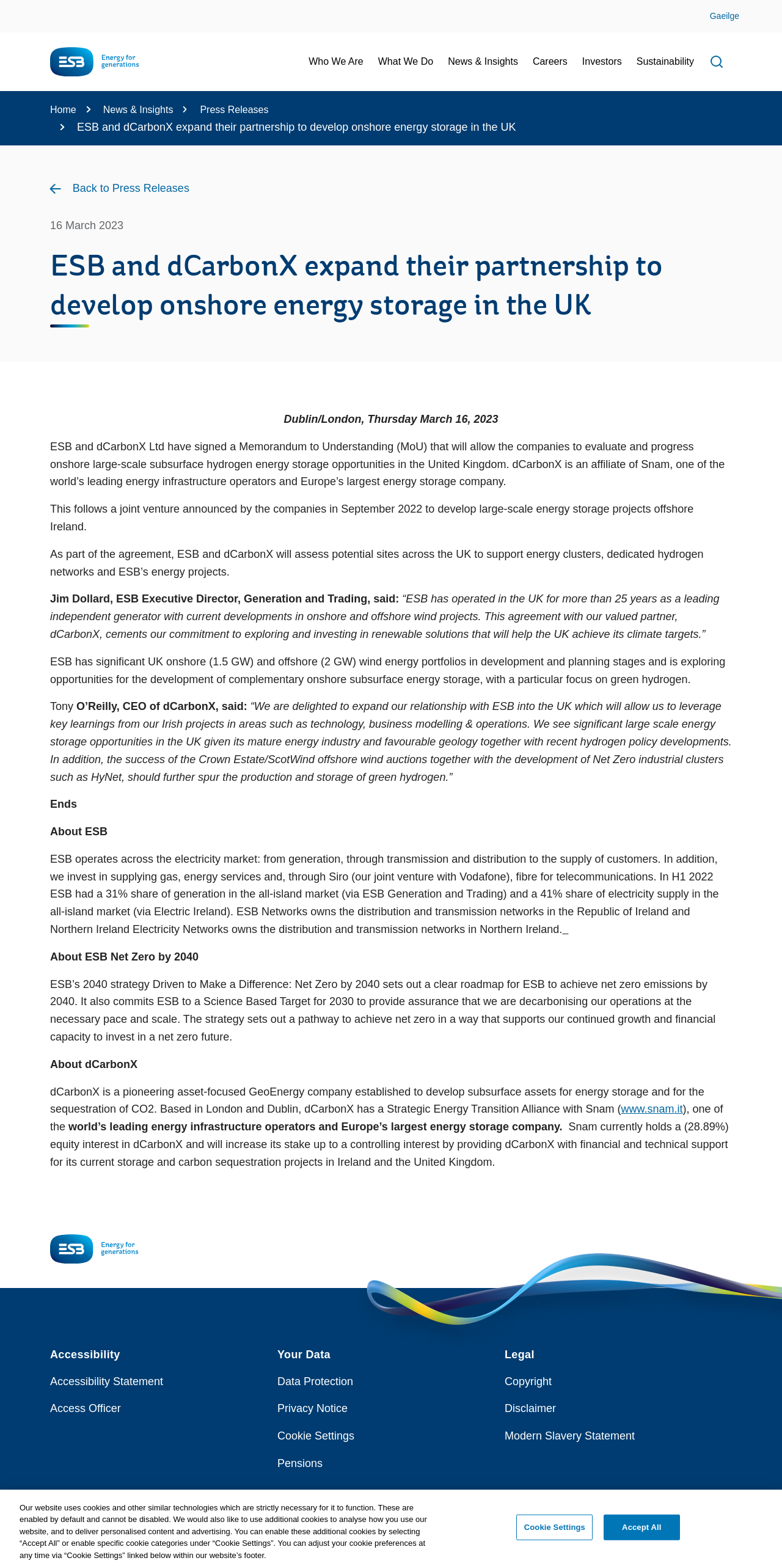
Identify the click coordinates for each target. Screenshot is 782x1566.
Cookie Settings (315, 1436)
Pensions (300, 1463)
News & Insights (138, 109)
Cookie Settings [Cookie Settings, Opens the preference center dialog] (554, 1532)
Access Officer (85, 1408)
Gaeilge (724, 16)
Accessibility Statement (106, 1381)
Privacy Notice (312, 1408)
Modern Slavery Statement (570, 1436)
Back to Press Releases (131, 188)
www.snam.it (652, 1109)
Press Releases (234, 109)
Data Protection (315, 1381)
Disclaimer (530, 1408)
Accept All (641, 1532)
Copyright (528, 1381)
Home (63, 109)
